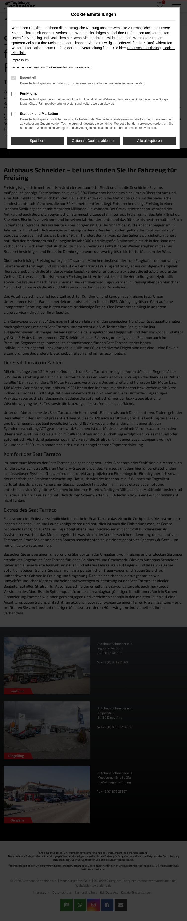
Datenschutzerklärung (144, 48)
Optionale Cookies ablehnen (93, 141)
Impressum (20, 60)
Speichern (37, 141)
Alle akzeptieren (149, 141)
